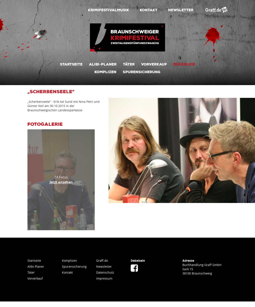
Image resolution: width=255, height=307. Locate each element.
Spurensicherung (141, 71)
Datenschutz (105, 272)
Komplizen (105, 71)
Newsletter (180, 9)
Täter (129, 64)
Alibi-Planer (103, 64)
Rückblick (184, 64)
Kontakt (149, 9)
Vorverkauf (154, 64)
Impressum (104, 278)
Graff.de (102, 260)
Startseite (71, 64)
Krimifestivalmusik (108, 9)
